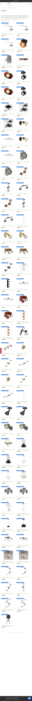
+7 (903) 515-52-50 (16, 1)
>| (23, 632)
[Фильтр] (1, 351)
